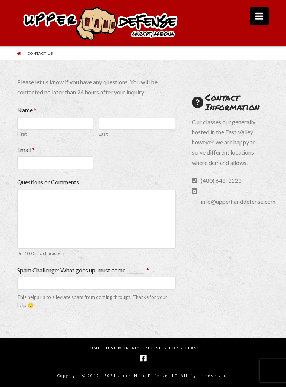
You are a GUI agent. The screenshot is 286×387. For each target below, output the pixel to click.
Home (93, 348)
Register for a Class (171, 348)
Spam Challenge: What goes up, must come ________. (83, 270)
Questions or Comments (48, 181)
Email (26, 149)
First (22, 134)
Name (26, 109)
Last (103, 134)
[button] (259, 16)
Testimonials (122, 348)
